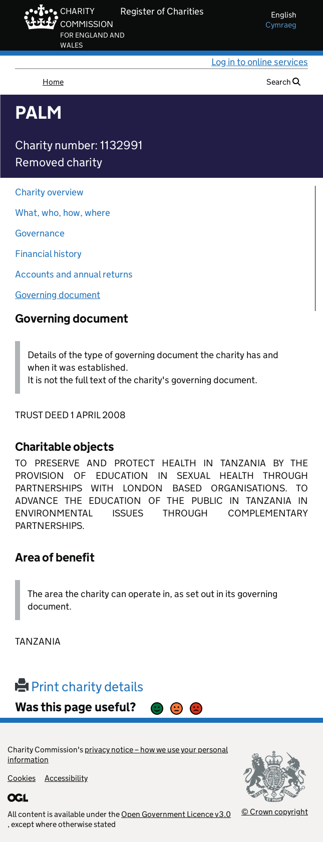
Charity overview (49, 192)
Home (53, 82)
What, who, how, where (62, 212)
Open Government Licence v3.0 (176, 814)
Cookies (22, 778)
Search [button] (283, 82)
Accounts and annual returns (74, 274)
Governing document (57, 295)
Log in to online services (259, 62)
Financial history (48, 253)
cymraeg (280, 25)
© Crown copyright (274, 811)
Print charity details (79, 686)
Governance (40, 233)
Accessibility (66, 778)
